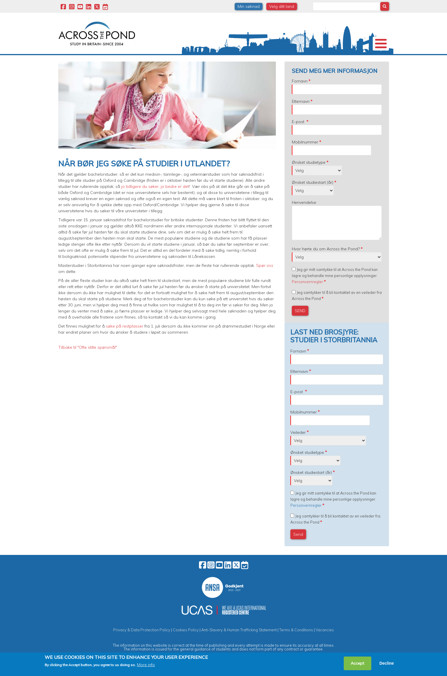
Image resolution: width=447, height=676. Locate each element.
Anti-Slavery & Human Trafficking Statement (239, 639)
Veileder (298, 442)
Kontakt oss (358, 59)
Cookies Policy (186, 639)
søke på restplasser (124, 335)
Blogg (327, 59)
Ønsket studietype (308, 172)
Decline (386, 663)
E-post (298, 131)
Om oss (72, 59)
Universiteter (105, 59)
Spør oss (264, 275)
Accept (357, 663)
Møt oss (299, 59)
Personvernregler (307, 291)
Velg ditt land (281, 6)
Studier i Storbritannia (151, 59)
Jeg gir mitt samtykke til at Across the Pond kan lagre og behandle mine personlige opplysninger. (335, 285)
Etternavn (301, 111)
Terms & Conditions (296, 639)
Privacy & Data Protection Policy (141, 639)
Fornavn (299, 90)
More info (146, 664)
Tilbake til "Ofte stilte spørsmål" (87, 356)
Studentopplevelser (260, 59)
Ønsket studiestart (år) (312, 192)
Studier (221, 59)
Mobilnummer (305, 151)
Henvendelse (304, 212)
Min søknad (249, 6)
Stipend (193, 59)
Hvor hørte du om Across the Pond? (326, 258)
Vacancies (325, 639)
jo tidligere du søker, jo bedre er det (154, 196)
